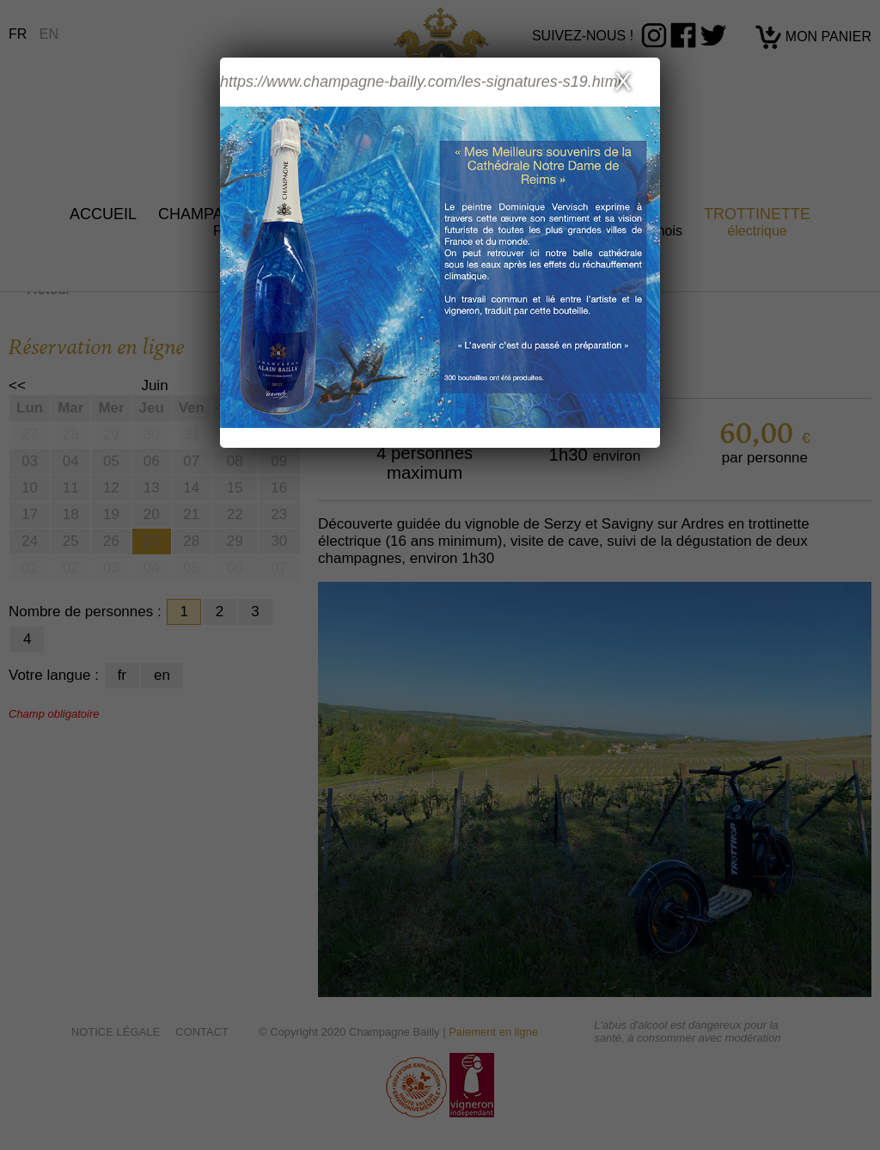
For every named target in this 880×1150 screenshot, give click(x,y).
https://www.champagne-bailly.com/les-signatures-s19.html (420, 81)
